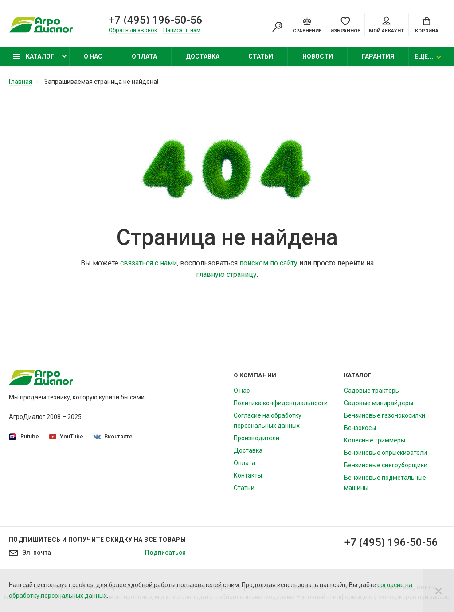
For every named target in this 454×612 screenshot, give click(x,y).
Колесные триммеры (374, 439)
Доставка (202, 56)
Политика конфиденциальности (281, 402)
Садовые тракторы (372, 390)
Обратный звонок (133, 30)
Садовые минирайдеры (378, 402)
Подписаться (165, 553)
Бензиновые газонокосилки (384, 415)
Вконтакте (113, 436)
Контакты (248, 474)
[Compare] (307, 24)
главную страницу (226, 274)
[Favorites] (345, 24)
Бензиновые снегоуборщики (385, 464)
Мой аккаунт (386, 25)
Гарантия (378, 56)
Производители (256, 437)
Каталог (33, 56)
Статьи (260, 56)
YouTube (66, 436)
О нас (93, 56)
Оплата (144, 56)
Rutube (24, 436)
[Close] (438, 590)
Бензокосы (360, 427)
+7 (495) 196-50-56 (156, 20)
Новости (317, 56)
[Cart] (426, 24)
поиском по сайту (268, 262)
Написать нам (181, 30)
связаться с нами (148, 262)
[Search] (277, 27)
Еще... (424, 56)
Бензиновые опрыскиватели (385, 452)
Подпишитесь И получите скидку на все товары (97, 539)
